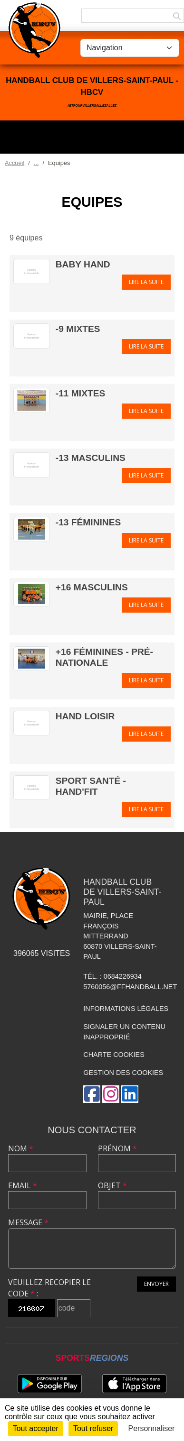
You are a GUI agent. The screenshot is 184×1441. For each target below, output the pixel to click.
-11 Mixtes (81, 393)
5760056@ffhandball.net (130, 987)
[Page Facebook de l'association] (91, 1094)
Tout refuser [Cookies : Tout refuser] (93, 1428)
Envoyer (156, 1284)
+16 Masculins (92, 587)
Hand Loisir (85, 716)
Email (22, 1185)
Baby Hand (83, 264)
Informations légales (125, 1008)
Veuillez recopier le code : (49, 1288)
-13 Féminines (88, 522)
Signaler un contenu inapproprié (124, 1032)
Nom (20, 1148)
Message (28, 1222)
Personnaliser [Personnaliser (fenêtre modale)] (151, 1428)
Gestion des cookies (123, 1072)
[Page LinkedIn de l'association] (129, 1094)
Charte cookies (113, 1054)
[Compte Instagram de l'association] (110, 1094)
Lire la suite (146, 282)
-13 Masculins (91, 458)
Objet (112, 1185)
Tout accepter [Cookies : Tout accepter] (35, 1428)
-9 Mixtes (78, 329)
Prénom (117, 1148)
